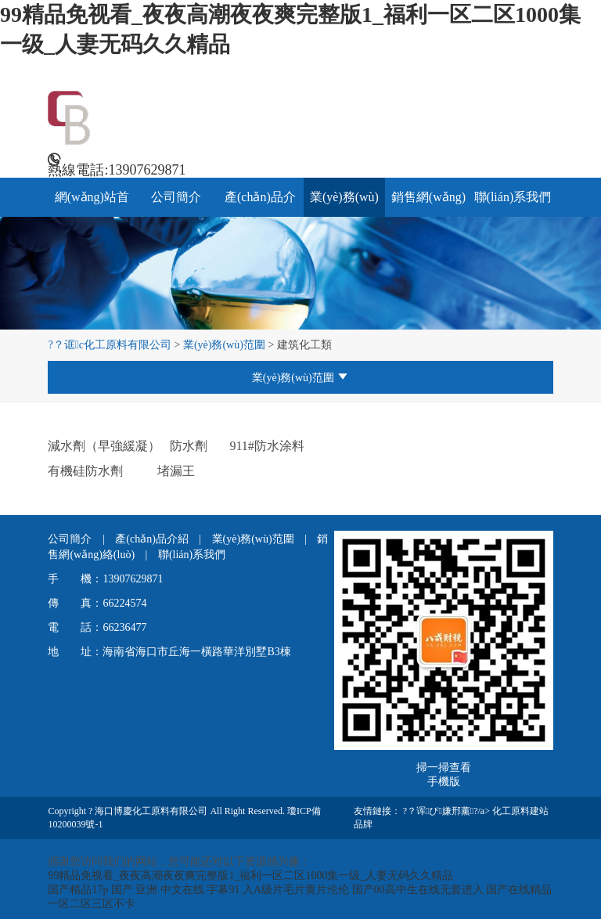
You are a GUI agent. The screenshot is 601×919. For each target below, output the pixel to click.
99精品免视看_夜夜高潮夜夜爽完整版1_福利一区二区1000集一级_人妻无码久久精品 (250, 875)
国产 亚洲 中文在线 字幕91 (175, 890)
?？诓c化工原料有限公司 (109, 345)
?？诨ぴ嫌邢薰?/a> (447, 810)
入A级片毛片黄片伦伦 (296, 890)
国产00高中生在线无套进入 (418, 890)
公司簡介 (176, 197)
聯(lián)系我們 (513, 197)
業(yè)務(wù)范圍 (224, 345)
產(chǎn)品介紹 (153, 539)
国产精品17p (78, 890)
